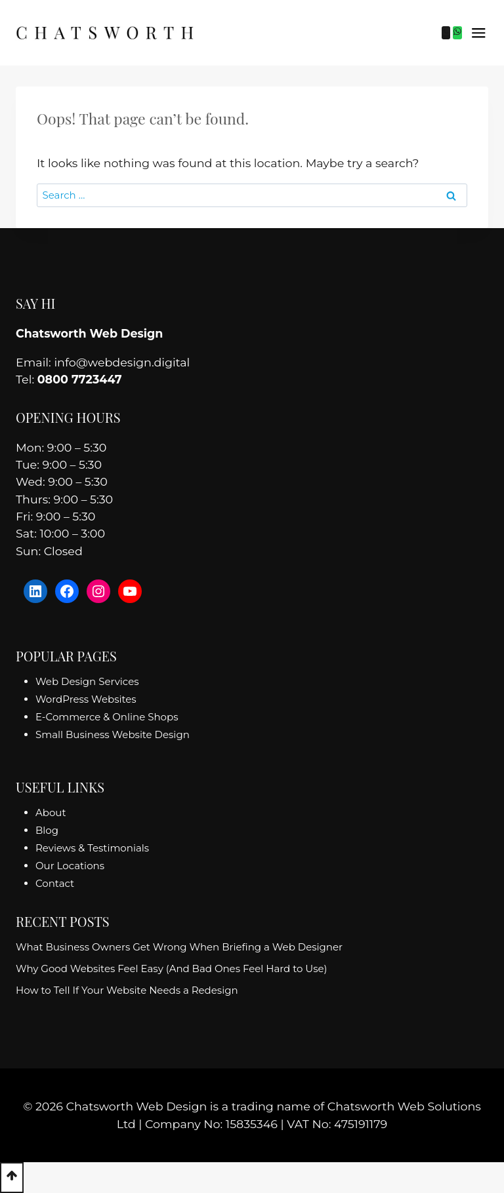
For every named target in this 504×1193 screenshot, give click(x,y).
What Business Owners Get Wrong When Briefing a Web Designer (179, 947)
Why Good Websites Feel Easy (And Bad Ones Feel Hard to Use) (171, 968)
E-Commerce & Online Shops (106, 717)
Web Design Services (87, 681)
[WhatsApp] (457, 32)
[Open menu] (478, 33)
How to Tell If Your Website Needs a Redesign (127, 990)
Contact (54, 883)
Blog (46, 830)
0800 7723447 (79, 379)
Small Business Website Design (112, 734)
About (50, 812)
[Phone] (446, 32)
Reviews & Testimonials (92, 848)
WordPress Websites (85, 699)
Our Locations (69, 865)
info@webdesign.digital (122, 362)
